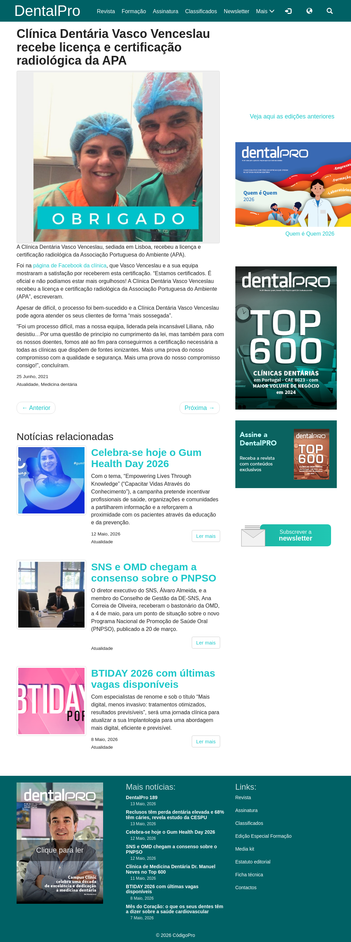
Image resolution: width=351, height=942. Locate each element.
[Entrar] (288, 11)
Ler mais (206, 536)
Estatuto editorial (253, 861)
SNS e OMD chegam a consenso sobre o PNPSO (153, 572)
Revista (106, 11)
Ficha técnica (249, 874)
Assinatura (166, 11)
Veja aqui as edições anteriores (292, 116)
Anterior (36, 407)
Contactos (246, 887)
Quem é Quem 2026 (309, 234)
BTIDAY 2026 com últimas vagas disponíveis (153, 678)
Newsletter (237, 11)
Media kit (244, 849)
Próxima (200, 407)
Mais (265, 11)
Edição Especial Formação (263, 836)
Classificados (201, 11)
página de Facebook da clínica (70, 265)
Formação (134, 11)
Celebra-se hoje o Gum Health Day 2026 (146, 458)
